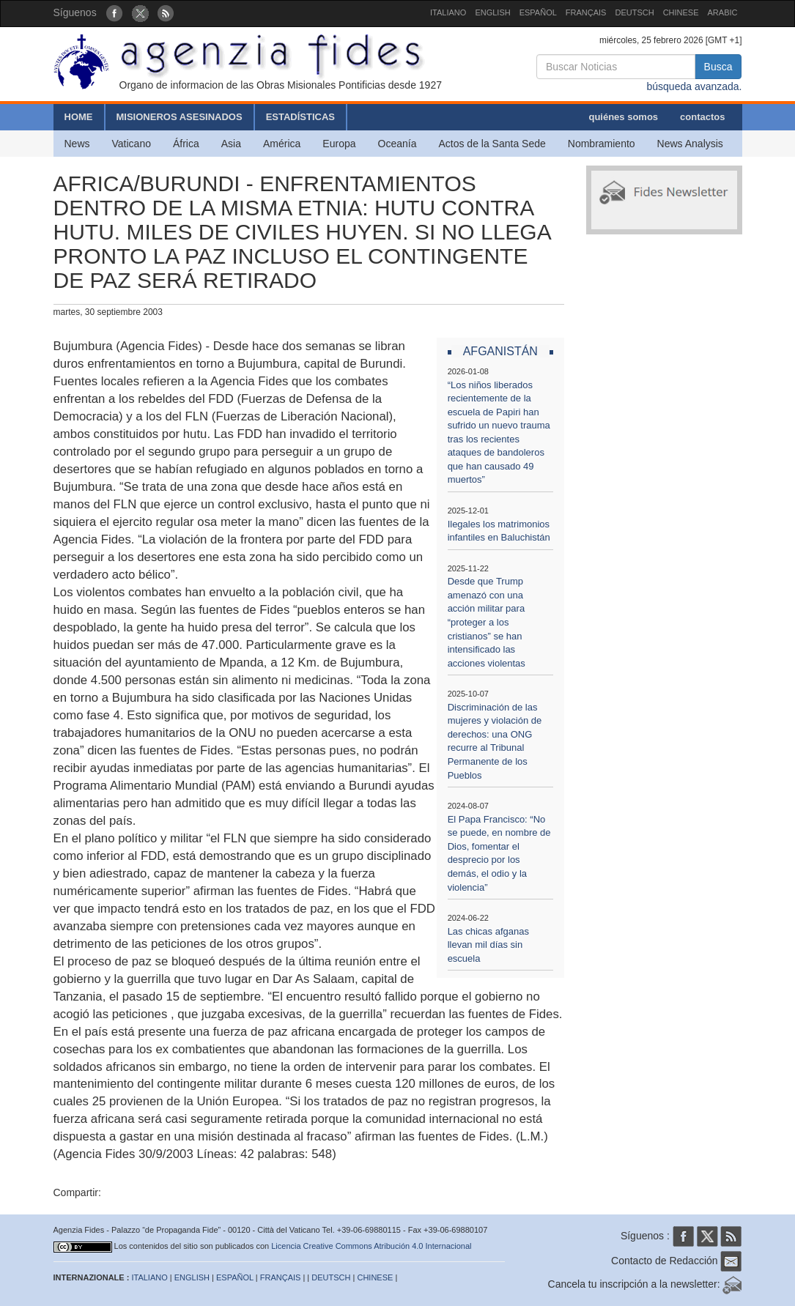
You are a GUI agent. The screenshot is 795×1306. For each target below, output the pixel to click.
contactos (702, 116)
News (77, 143)
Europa (338, 143)
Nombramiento (601, 143)
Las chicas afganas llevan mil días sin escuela (488, 945)
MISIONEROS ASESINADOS (180, 116)
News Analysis (690, 143)
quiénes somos (623, 116)
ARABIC (723, 12)
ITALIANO (448, 12)
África (186, 143)
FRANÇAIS (586, 12)
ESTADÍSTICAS (300, 116)
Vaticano (131, 143)
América (281, 143)
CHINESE (681, 12)
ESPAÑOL (538, 12)
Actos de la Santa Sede (491, 143)
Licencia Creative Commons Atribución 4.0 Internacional (371, 1246)
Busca (718, 67)
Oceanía (397, 143)
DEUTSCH (634, 12)
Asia (231, 143)
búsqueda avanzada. (694, 86)
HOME (78, 116)
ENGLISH (492, 12)
